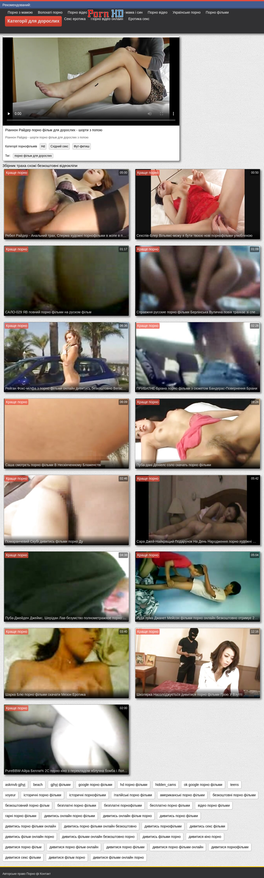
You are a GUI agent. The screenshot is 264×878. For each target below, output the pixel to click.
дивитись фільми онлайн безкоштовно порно (98, 837)
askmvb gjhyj (15, 785)
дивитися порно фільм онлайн (73, 847)
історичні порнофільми (87, 795)
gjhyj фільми (60, 785)
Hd (43, 146)
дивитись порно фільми (179, 816)
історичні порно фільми (42, 795)
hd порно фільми (133, 785)
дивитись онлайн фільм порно (127, 816)
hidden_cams (165, 785)
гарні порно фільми (20, 816)
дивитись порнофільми (163, 826)
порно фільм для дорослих (33, 156)
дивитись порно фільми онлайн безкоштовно (100, 826)
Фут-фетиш (82, 146)
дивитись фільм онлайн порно (29, 837)
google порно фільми (95, 785)
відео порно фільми (214, 805)
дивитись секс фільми (207, 826)
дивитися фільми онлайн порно (118, 857)
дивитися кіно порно (205, 837)
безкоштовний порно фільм (27, 805)
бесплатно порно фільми (170, 805)
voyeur (10, 795)
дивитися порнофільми (229, 847)
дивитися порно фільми (125, 847)
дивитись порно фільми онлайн (30, 826)
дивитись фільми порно (161, 837)
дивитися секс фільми (23, 857)
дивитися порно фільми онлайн (177, 847)
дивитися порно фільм (23, 847)
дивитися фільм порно (67, 857)
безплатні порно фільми (76, 805)
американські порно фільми (182, 795)
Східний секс (59, 146)
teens (234, 785)
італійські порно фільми (133, 795)
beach (38, 785)
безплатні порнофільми (123, 805)
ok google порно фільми (203, 785)
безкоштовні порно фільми (234, 795)
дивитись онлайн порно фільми (69, 816)
